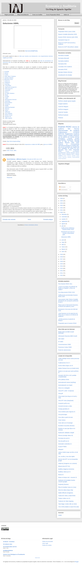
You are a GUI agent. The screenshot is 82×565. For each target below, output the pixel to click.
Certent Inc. (7, 81)
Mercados (60, 149)
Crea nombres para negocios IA (66, 411)
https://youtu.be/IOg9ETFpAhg (31, 50)
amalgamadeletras (8, 550)
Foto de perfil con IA (63, 441)
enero (63, 251)
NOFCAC (61, 134)
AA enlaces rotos (7, 544)
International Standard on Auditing (67, 145)
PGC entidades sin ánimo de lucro (68, 148)
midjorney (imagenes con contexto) (67, 463)
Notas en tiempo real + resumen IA (67, 477)
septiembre (65, 221)
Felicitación (76, 135)
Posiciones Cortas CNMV (65, 347)
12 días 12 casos (67, 141)
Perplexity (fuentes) (63, 484)
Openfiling (7, 101)
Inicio (29, 219)
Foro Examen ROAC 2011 (65, 284)
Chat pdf (60, 393)
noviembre (64, 216)
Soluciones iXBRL (66, 237)
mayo (63, 242)
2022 (61, 207)
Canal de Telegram (63, 106)
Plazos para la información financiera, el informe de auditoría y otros (68, 305)
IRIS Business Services (10, 99)
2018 (61, 256)
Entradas (62, 187)
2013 (61, 268)
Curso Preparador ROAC (53, 14)
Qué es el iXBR (47, 144)
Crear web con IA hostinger (65, 423)
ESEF (8, 150)
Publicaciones (62, 132)
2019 (61, 254)
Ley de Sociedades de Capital (68, 147)
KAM (78, 147)
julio (63, 226)
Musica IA (60, 474)
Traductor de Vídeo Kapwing (65, 501)
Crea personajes (62, 414)
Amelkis (6, 74)
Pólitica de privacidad (47, 541)
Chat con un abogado (64, 388)
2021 (61, 210)
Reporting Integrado (66, 157)
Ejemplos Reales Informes (65, 72)
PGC (59, 141)
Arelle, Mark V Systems (10, 76)
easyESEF (7, 90)
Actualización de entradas (65, 75)
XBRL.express (8, 118)
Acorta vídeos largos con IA (65, 365)
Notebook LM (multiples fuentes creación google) (66, 481)
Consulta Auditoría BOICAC (68, 142)
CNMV (60, 515)
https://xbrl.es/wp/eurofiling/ (13, 141)
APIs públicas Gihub (63, 379)
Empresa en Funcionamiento (68, 144)
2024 (61, 203)
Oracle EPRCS (8, 102)
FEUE (11, 150)
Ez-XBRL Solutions (9, 93)
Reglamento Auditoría (72, 134)
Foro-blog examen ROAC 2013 (66, 292)
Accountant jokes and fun (10, 546)
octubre (64, 219)
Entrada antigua (48, 219)
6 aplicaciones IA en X (64, 362)
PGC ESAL (68, 149)
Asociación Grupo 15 (63, 40)
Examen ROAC (64, 127)
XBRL (15, 150)
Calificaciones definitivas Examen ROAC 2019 (67, 228)
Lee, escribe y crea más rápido (66, 456)
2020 (61, 212)
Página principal (9, 14)
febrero (64, 249)
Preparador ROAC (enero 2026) (66, 31)
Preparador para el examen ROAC (67, 323)
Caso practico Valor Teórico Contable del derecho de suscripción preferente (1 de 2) (68, 301)
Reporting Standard (10, 107)
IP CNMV (60, 341)
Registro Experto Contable (65, 135)
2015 (61, 263)
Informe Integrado (66, 154)
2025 (61, 200)
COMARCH (7, 82)
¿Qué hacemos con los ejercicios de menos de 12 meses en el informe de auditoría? (68, 315)
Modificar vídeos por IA (64, 471)
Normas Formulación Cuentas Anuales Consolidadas (68, 138)
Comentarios (63, 189)
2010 (61, 275)
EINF (72, 142)
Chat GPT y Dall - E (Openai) (66, 390)
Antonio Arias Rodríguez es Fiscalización (14, 554)
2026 (61, 198)
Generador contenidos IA (65, 444)
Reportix (7, 108)
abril (63, 244)
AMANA (6, 73)
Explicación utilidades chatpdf (66, 432)
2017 (61, 259)
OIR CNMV (61, 339)
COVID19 (76, 132)
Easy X (6, 91)
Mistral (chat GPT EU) (64, 466)
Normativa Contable (63, 55)
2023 (61, 205)
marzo (63, 247)
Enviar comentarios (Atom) (31, 225)
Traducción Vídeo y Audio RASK (66, 495)
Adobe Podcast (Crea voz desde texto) (68, 368)
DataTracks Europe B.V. (11, 87)
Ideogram (60, 449)
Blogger (77, 561)
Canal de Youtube (63, 112)
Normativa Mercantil (63, 58)
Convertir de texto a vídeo (65, 406)
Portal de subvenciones (64, 350)
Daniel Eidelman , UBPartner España (16, 159)
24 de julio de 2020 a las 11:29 (34, 159)
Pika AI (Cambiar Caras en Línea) (67, 487)
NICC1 (73, 154)
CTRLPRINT (8, 85)
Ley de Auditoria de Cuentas (66, 137)
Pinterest (60, 117)
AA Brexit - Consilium (8, 541)
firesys (6, 95)
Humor (64, 155)
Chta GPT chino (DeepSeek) (65, 400)
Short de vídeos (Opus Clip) (65, 490)
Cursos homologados (72, 151)
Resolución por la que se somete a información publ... (67, 233)
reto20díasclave (62, 152)
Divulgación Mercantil (73, 140)
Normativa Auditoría (63, 61)
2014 (61, 266)
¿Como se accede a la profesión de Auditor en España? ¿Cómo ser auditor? (67, 288)
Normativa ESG (62, 64)
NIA (69, 129)
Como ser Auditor (37, 14)
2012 (61, 270)
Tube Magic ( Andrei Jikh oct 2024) (67, 504)
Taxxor (7, 110)
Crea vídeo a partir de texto (65, 417)
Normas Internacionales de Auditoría (68, 129)
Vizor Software (8, 113)
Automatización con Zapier (65, 385)
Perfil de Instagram (63, 109)
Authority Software (9, 77)
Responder (9, 177)
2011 (61, 273)
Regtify (7, 105)
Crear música (61, 420)
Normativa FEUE (62, 69)
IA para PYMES (62, 446)
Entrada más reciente (9, 219)
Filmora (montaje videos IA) (65, 435)
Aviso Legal (45, 543)
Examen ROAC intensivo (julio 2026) (68, 37)
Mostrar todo (37, 557)
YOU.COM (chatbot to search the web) (68, 506)
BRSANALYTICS (8, 79)
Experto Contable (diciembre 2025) (67, 34)
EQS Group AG (9, 88)
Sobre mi (66, 14)
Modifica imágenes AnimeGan (66, 469)
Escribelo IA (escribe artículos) (66, 425)
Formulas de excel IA (64, 438)
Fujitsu (7, 98)
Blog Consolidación (23, 14)
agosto (63, 223)
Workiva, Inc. (8, 116)
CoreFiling (6, 84)
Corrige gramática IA (63, 409)
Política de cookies (47, 545)
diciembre (64, 214)
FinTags (7, 96)
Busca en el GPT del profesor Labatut (68, 47)
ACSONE (6, 71)
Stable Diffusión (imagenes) (65, 493)
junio (63, 240)
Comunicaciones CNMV (64, 344)
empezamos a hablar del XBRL (32, 144)
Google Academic (63, 103)
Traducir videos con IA (64, 498)
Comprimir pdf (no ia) (63, 403)
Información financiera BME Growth (67, 336)
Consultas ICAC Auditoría (65, 66)
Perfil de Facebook (63, 115)
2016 (61, 261)
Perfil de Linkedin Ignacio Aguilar (67, 101)
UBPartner (7, 112)
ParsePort (7, 104)
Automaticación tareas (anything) (67, 382)
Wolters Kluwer (9, 115)
